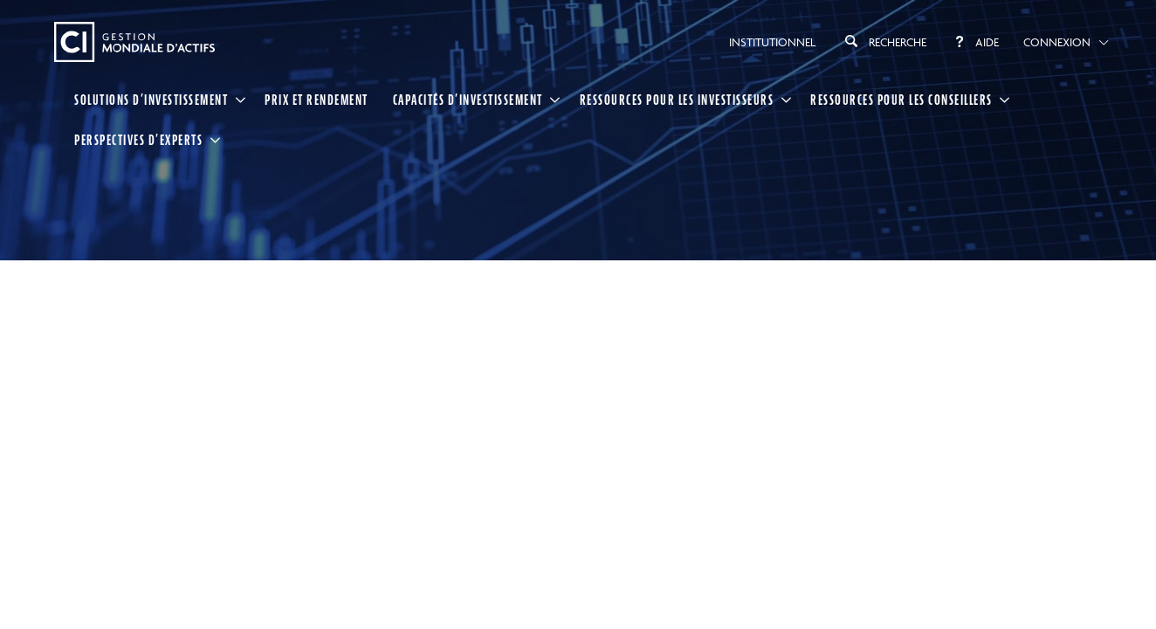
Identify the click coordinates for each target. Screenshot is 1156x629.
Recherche (883, 41)
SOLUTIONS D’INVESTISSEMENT (151, 99)
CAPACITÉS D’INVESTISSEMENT (468, 99)
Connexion (1057, 42)
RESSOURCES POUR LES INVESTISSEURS (677, 99)
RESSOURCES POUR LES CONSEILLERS (901, 99)
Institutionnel (772, 42)
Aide (975, 42)
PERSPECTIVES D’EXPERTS (138, 139)
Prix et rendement (316, 99)
